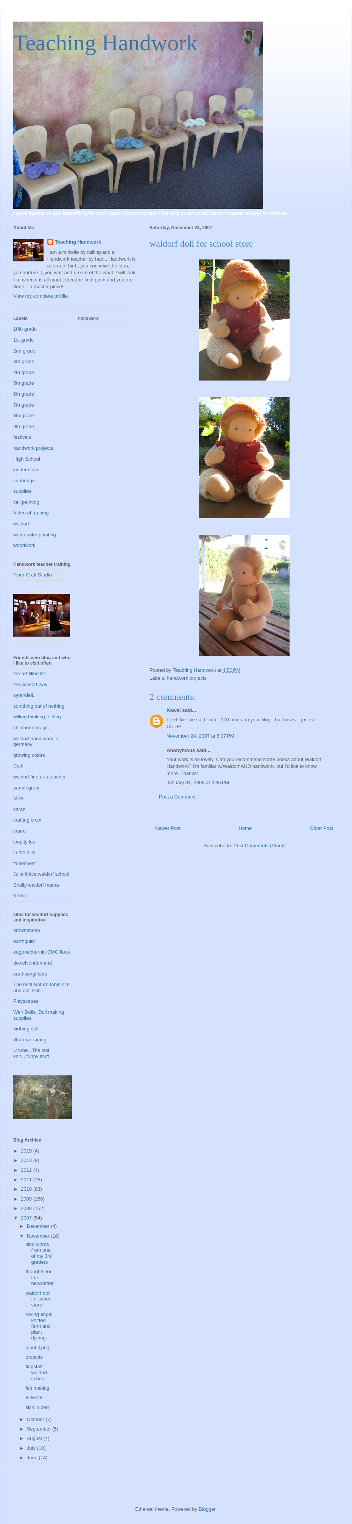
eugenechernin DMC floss (41, 952)
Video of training (31, 513)
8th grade (23, 415)
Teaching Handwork (105, 42)
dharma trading (29, 1039)
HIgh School (26, 459)
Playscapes (25, 1001)
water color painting (34, 535)
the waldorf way (30, 684)
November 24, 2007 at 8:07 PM (200, 736)
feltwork (33, 1397)
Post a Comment (177, 797)
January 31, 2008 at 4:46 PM (198, 782)
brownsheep (26, 930)
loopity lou (24, 842)
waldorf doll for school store (38, 1299)
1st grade (23, 340)
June (33, 1457)
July (32, 1448)
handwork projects (187, 678)
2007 (27, 1218)
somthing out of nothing (38, 706)
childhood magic (31, 727)
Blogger (207, 1509)
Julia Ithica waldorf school (41, 874)
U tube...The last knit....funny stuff (31, 1053)
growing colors (29, 755)
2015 (27, 1151)
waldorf (21, 524)
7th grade (23, 405)
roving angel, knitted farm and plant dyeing (39, 1326)
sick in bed (36, 1407)
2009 (27, 1199)
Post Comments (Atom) (259, 845)
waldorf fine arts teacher (39, 777)
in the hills (24, 852)
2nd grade (24, 351)
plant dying (37, 1347)
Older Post (321, 828)
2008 (27, 1208)
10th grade (25, 329)
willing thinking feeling (37, 716)
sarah (19, 809)
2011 (27, 1179)
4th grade (23, 372)
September (39, 1429)
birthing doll (26, 1029)
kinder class (26, 469)
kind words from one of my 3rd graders (38, 1253)
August (35, 1438)
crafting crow (27, 820)
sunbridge (24, 480)
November (39, 1236)
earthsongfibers (30, 974)
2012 (27, 1170)
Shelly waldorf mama (36, 885)
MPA (18, 798)
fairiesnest (24, 863)
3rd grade (23, 361)
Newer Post (168, 828)
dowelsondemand (32, 963)
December (39, 1226)
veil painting (26, 502)
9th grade (23, 426)
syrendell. (23, 695)
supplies (22, 491)
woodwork (24, 545)
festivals (22, 437)
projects (34, 1357)
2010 (27, 1189)
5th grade (23, 383)
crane (19, 831)
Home (245, 828)
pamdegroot (26, 788)
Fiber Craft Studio (32, 575)
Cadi (18, 766)
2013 (27, 1160)
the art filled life (29, 673)
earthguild (24, 941)
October (36, 1419)
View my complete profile (40, 296)
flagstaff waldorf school (36, 1372)
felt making (37, 1388)
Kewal (174, 710)
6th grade (23, 394)
